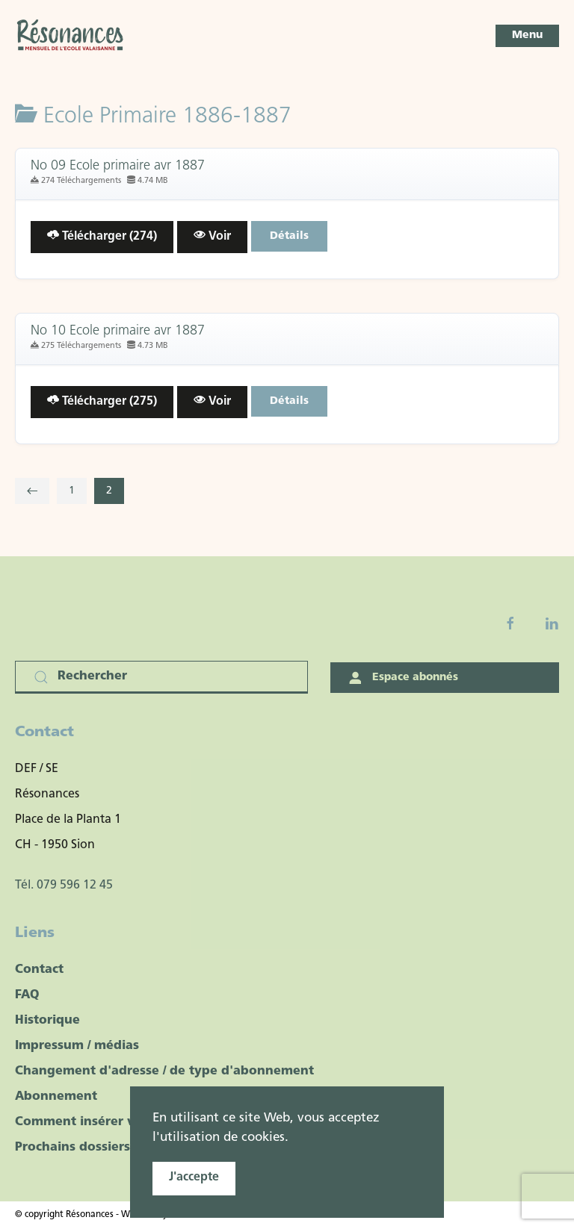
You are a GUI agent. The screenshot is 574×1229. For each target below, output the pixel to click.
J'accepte (194, 1177)
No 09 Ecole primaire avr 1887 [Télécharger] (118, 166)
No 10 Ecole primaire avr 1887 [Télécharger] (118, 331)
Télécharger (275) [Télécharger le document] (102, 400)
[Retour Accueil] (71, 36)
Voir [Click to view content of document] (212, 235)
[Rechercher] (161, 677)
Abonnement (56, 1097)
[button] (527, 36)
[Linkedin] (551, 623)
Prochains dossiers (72, 1148)
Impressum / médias (77, 1046)
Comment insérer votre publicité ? (122, 1122)
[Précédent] (32, 491)
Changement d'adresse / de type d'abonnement (164, 1071)
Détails (289, 236)
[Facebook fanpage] (510, 623)
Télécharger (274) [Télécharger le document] (102, 235)
